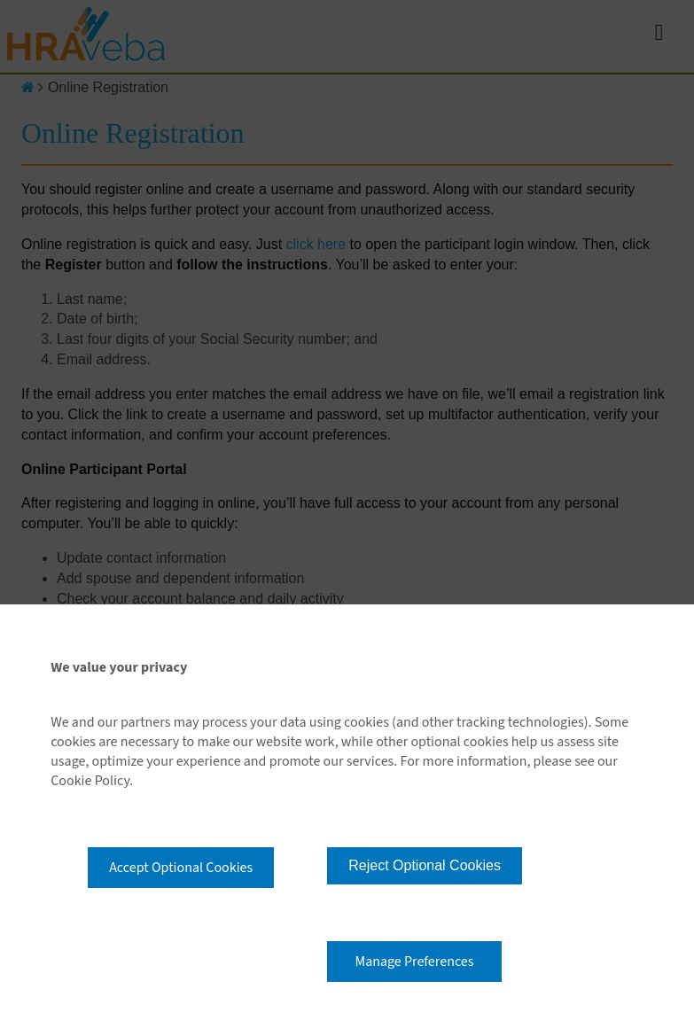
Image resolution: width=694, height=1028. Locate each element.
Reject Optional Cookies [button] (424, 865)
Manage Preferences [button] (414, 961)
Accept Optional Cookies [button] (181, 867)
